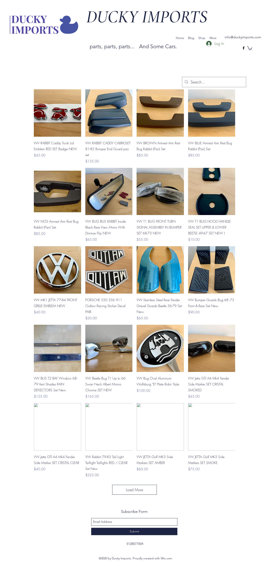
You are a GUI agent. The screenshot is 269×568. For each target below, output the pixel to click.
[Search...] (214, 82)
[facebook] (243, 48)
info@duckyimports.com (243, 37)
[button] (249, 48)
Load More (134, 489)
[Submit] (134, 531)
